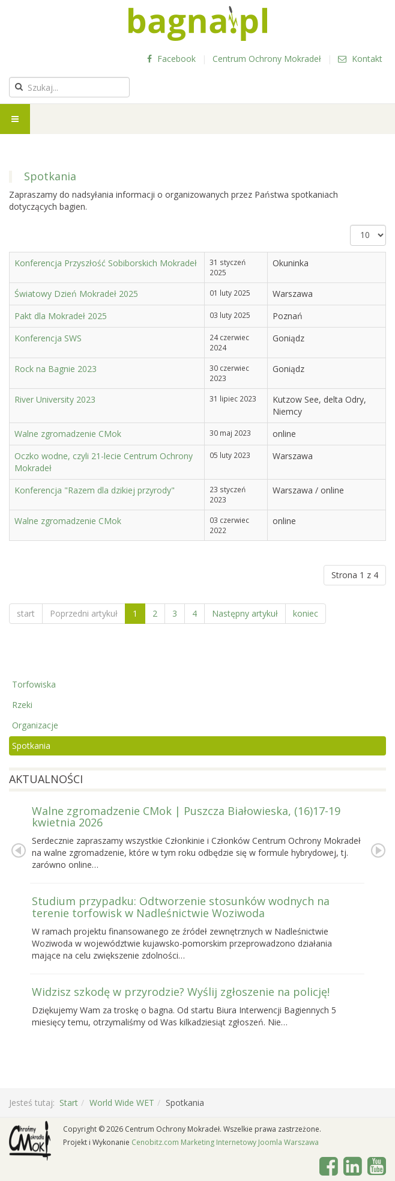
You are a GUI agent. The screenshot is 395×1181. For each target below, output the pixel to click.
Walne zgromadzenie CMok (67, 433)
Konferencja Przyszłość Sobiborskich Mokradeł (105, 263)
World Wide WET (121, 1102)
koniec (305, 613)
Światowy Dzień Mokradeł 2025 (76, 293)
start (26, 613)
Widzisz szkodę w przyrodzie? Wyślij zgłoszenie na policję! (181, 991)
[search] (69, 87)
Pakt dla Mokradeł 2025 (60, 316)
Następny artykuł (245, 613)
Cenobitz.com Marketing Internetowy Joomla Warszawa (225, 1142)
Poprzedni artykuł (84, 613)
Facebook (171, 58)
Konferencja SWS (48, 338)
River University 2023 (54, 399)
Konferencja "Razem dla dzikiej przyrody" (94, 490)
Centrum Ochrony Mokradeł (267, 58)
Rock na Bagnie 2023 (55, 368)
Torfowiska (34, 684)
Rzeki (22, 704)
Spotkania (31, 745)
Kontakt (360, 58)
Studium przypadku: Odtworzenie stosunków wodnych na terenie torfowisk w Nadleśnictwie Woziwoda (181, 907)
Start (68, 1102)
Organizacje (35, 725)
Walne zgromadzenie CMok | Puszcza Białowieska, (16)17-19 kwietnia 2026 (186, 817)
